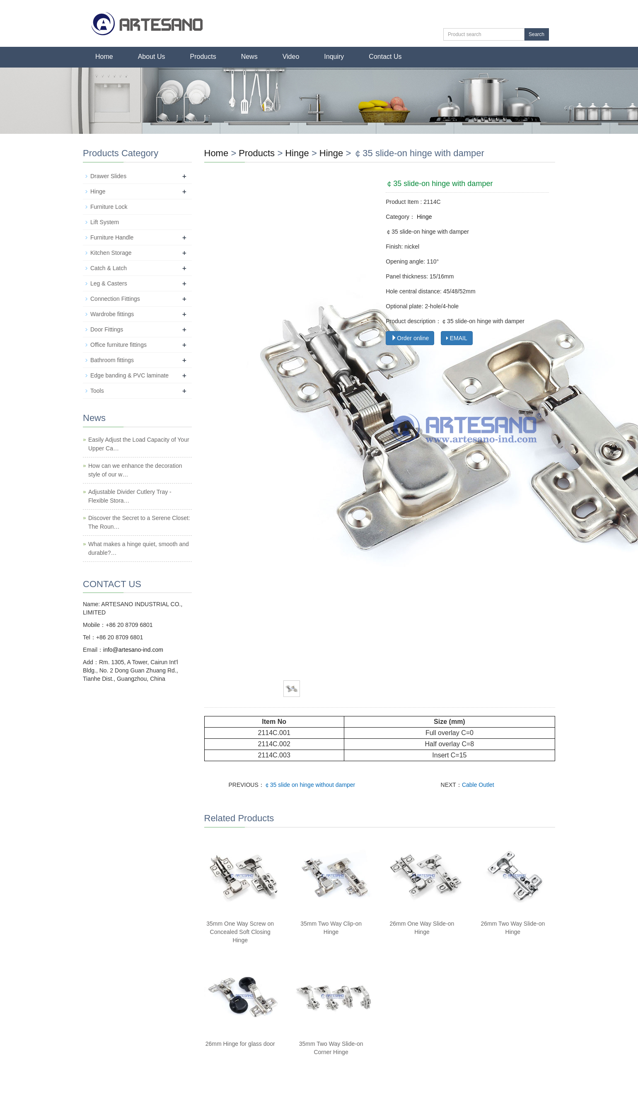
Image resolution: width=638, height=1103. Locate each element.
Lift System (104, 222)
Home (104, 56)
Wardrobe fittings (112, 314)
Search (536, 34)
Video (291, 56)
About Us (151, 56)
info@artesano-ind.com (133, 649)
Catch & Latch (108, 268)
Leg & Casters (108, 283)
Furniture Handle (111, 237)
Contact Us (385, 56)
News (249, 56)
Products (203, 56)
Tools (97, 390)
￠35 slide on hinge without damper (309, 784)
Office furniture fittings (118, 344)
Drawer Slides (108, 176)
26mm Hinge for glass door (240, 1043)
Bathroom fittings (112, 360)
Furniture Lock (108, 206)
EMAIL (456, 338)
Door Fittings (106, 329)
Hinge (297, 153)
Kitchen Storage (111, 252)
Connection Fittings (115, 298)
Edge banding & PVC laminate (129, 375)
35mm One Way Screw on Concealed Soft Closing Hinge (240, 931)
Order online (410, 338)
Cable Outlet (478, 784)
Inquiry (334, 56)
